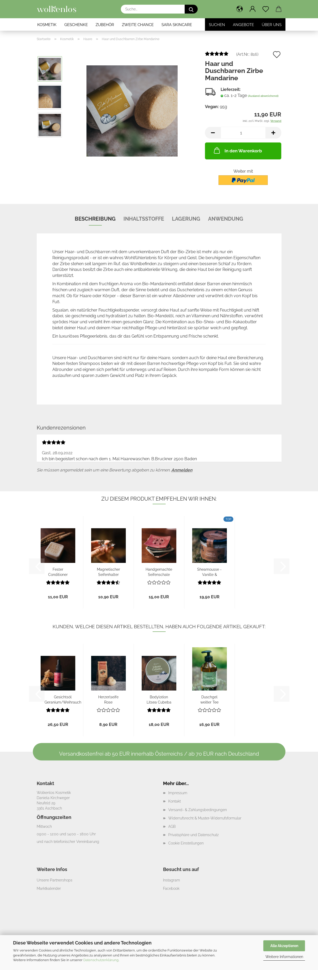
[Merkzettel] (265, 9)
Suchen (217, 24)
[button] (239, 9)
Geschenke (76, 24)
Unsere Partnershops (54, 880)
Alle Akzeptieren (284, 946)
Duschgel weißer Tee (209, 699)
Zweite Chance (138, 24)
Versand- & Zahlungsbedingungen (197, 810)
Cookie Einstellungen (186, 843)
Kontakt (174, 801)
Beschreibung (95, 219)
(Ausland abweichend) (263, 96)
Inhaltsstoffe (143, 219)
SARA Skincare (176, 24)
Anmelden (181, 470)
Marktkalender (49, 888)
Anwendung (225, 219)
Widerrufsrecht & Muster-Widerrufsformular (204, 818)
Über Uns (272, 24)
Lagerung (186, 219)
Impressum (177, 793)
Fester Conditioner (58, 571)
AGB (172, 826)
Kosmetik (47, 24)
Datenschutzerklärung (101, 960)
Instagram (171, 880)
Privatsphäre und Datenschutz (193, 835)
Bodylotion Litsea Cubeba (159, 699)
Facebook (171, 888)
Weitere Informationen (284, 957)
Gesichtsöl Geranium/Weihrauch (63, 699)
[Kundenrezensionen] (216, 55)
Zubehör (105, 24)
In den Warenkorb (237, 150)
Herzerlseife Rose (108, 699)
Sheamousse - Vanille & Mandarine (209, 571)
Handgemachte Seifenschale (159, 571)
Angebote (243, 24)
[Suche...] (191, 9)
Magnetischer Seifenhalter (108, 571)
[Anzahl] (243, 133)
